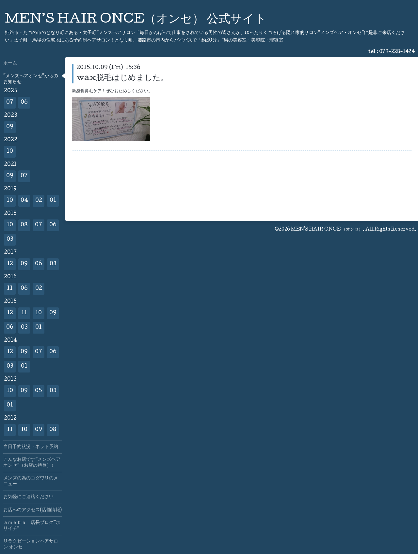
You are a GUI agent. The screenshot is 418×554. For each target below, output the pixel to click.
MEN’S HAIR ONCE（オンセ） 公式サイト (135, 19)
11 (10, 288)
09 (9, 127)
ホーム (10, 63)
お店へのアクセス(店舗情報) (32, 510)
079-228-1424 (397, 52)
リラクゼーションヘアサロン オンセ (30, 544)
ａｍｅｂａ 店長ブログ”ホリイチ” (31, 525)
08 (24, 225)
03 (10, 239)
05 (38, 391)
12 (10, 264)
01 (53, 200)
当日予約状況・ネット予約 (30, 447)
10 (10, 151)
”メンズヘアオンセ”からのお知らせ (30, 79)
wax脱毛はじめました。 (123, 78)
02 (38, 200)
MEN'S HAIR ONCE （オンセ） (327, 229)
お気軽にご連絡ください (28, 497)
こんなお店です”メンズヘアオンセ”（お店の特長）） (31, 462)
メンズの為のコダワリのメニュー (30, 481)
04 (24, 200)
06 (24, 102)
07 (9, 102)
